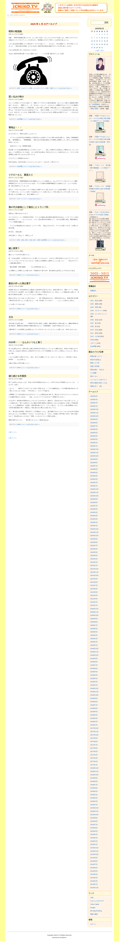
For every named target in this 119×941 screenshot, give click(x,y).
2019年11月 (94, 652)
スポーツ (20, 199)
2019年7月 (94, 665)
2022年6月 (94, 549)
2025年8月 (94, 423)
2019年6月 (94, 668)
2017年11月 (94, 731)
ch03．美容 (94, 307)
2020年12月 (94, 609)
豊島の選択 (94, 109)
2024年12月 (94, 449)
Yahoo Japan (94, 904)
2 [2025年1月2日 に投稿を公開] (99, 34)
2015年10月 (94, 814)
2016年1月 (94, 805)
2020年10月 (94, 615)
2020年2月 (94, 642)
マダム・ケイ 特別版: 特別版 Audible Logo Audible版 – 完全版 (100, 188)
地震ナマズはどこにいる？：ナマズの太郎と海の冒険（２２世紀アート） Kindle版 (99, 118)
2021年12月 (94, 569)
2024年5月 (94, 472)
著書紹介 (93, 290)
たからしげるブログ (97, 901)
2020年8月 (94, 622)
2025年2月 (94, 442)
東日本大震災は (95, 360)
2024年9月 (94, 459)
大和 (91, 897)
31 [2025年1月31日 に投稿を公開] (102, 47)
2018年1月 (94, 725)
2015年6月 (94, 828)
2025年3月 (94, 439)
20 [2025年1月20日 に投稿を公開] (92, 44)
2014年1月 (94, 884)
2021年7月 (94, 585)
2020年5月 (94, 632)
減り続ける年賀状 (17, 376)
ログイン (93, 924)
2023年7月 (94, 506)
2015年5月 (94, 831)
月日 (11, 317)
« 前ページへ (13, 432)
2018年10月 (94, 695)
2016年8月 (94, 781)
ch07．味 (93, 323)
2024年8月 (94, 462)
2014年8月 (94, 861)
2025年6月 (94, 429)
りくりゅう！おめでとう (98, 379)
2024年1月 (94, 486)
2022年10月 (94, 535)
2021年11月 (94, 572)
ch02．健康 (94, 304)
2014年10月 (94, 854)
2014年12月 (94, 848)
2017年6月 (94, 748)
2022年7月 (94, 545)
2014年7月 (94, 864)
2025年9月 (94, 419)
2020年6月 (94, 628)
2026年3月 (94, 399)
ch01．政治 (20, 240)
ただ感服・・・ (95, 373)
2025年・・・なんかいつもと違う (25, 342)
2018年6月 (94, 708)
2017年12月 (94, 728)
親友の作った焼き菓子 (20, 283)
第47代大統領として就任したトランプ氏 (29, 207)
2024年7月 (94, 466)
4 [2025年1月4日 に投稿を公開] (104, 34)
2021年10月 (94, 575)
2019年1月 (94, 685)
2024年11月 (94, 452)
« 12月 (97, 50)
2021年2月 (94, 602)
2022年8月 (94, 542)
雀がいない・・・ (96, 376)
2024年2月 (94, 482)
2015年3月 (94, 838)
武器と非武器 (94, 366)
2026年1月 (94, 406)
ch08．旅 (93, 326)
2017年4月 (94, 755)
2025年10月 (94, 416)
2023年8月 (94, 502)
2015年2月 (94, 841)
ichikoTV (22, 15)
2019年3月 (94, 678)
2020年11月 (94, 612)
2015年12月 (94, 808)
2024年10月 (94, 456)
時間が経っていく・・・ (98, 356)
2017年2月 (94, 761)
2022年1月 (94, 565)
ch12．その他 (95, 336)
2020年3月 (94, 638)
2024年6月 (94, 469)
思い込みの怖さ (16, 96)
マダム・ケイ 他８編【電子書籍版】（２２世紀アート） (99, 167)
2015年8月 (94, 821)
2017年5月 (94, 751)
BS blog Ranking (96, 911)
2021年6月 (94, 589)
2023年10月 (94, 496)
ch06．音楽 (49, 88)
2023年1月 (94, 525)
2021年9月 (94, 579)
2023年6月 (94, 509)
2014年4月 (94, 874)
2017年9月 (94, 738)
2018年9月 (94, 698)
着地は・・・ (15, 127)
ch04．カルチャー (22, 88)
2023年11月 (94, 492)
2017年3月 (94, 758)
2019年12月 (94, 648)
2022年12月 (94, 529)
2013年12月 (94, 888)
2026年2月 (94, 403)
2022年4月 (94, 555)
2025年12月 (94, 409)
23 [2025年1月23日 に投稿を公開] (99, 44)
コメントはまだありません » (63, 88)
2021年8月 (94, 582)
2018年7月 (94, 705)
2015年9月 (94, 818)
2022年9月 (94, 539)
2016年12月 (94, 768)
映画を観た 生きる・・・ (99, 369)
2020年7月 (94, 625)
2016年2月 (94, 801)
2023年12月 (94, 489)
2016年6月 (94, 788)
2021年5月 (94, 592)
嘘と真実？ (14, 248)
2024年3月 (94, 479)
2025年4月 (94, 436)
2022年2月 (94, 562)
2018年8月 (94, 702)
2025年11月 (94, 413)
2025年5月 (94, 433)
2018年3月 (94, 718)
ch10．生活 (28, 240)
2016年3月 (94, 798)
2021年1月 (94, 605)
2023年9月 (94, 499)
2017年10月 (94, 735)
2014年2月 (94, 881)
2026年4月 (94, 396)
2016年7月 (94, 785)
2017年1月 (94, 765)
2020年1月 (94, 645)
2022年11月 (94, 532)
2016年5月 (94, 791)
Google (92, 907)
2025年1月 (94, 446)
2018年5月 (94, 711)
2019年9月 (94, 658)
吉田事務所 (96, 104)
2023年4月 (94, 516)
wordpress (63, 937)
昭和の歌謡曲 (15, 31)
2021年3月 (94, 599)
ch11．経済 (36, 240)
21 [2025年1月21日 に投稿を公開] (94, 44)
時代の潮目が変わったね (98, 383)
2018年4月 (94, 715)
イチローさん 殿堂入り (21, 175)
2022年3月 (94, 559)
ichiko (19, 275)
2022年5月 (94, 552)
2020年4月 (94, 635)
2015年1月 (94, 844)
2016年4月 (94, 795)
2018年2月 (94, 721)
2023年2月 (94, 522)
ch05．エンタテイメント (37, 88)
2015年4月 (94, 834)
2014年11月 (94, 851)
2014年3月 (94, 878)
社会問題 (20, 119)
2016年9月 (94, 778)
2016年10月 (94, 775)
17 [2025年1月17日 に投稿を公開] (102, 41)
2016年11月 (94, 771)
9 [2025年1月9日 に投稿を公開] (99, 38)
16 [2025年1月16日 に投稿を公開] (99, 41)
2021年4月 (94, 595)
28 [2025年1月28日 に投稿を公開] (94, 47)
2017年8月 (94, 741)
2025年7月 (94, 426)
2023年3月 (94, 519)
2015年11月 (94, 811)
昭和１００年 (94, 363)
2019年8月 (94, 662)
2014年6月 (94, 868)
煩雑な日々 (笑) (96, 386)
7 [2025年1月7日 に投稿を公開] (94, 38)
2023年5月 (94, 512)
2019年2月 (94, 682)
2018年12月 (94, 688)
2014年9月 (94, 858)
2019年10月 (94, 655)
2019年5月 (94, 672)
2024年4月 (94, 476)
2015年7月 (94, 824)
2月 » (102, 50)
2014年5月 (94, 871)
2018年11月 (94, 692)
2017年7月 (94, 745)
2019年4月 (94, 675)
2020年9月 (94, 619)
